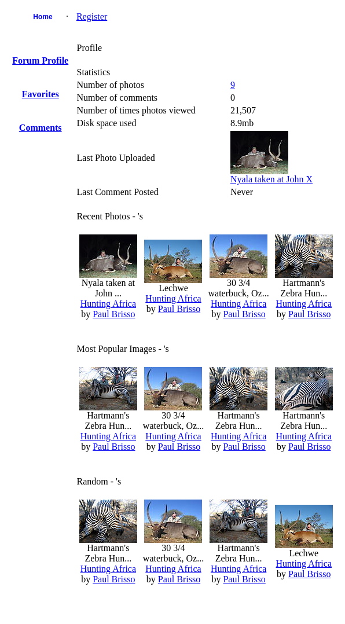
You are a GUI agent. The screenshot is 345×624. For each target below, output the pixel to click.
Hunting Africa (108, 304)
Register (91, 16)
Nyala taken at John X (271, 179)
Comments (40, 128)
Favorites (40, 94)
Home (42, 17)
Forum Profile (40, 60)
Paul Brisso (114, 314)
